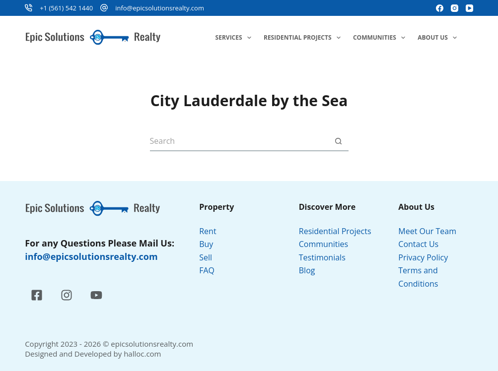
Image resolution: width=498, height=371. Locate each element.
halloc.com (142, 354)
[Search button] (339, 141)
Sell (205, 257)
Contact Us (418, 244)
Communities (381, 38)
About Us (439, 38)
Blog (307, 270)
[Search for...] (239, 141)
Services (235, 38)
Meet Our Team (427, 231)
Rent (207, 231)
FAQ (206, 270)
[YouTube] (469, 8)
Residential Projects (304, 38)
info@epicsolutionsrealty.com (159, 7)
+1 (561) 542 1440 (66, 7)
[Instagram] (454, 8)
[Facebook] (439, 8)
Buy (206, 244)
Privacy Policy (424, 257)
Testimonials (322, 257)
